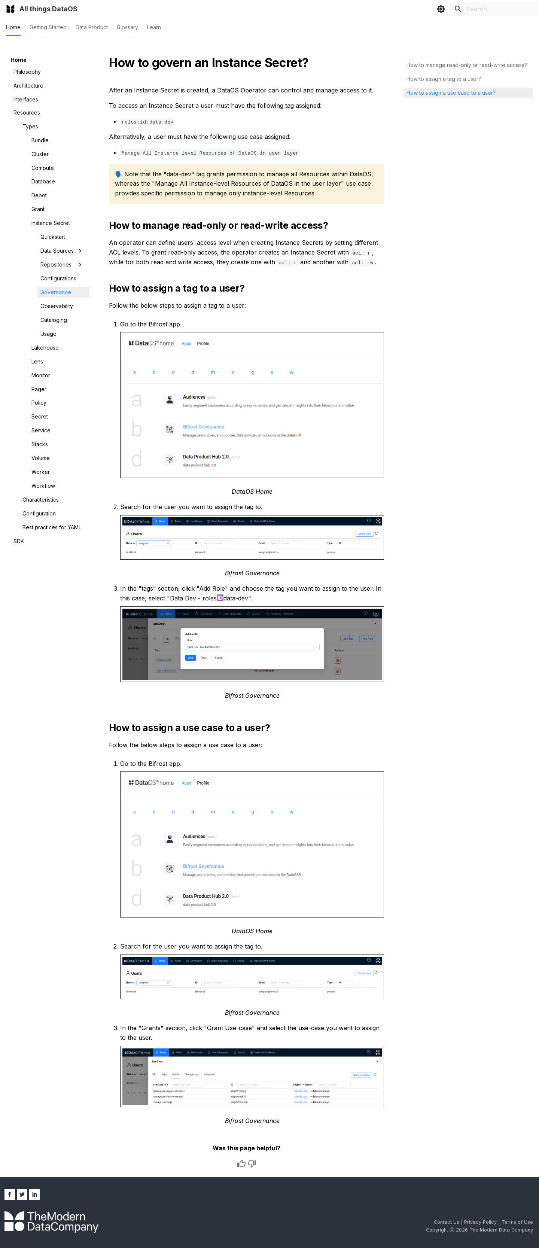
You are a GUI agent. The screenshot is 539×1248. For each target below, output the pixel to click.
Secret (39, 416)
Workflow (43, 486)
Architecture (28, 85)
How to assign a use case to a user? (451, 92)
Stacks (39, 444)
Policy (38, 402)
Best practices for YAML (51, 527)
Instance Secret (50, 223)
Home (13, 27)
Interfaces (25, 99)
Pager (38, 389)
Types (30, 126)
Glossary (127, 27)
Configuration (39, 513)
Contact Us (447, 1222)
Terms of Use (517, 1222)
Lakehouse (45, 347)
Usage (48, 334)
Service (41, 430)
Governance (55, 292)
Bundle (40, 140)
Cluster (40, 154)
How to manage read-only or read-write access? (466, 65)
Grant (38, 209)
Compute (42, 168)
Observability (56, 306)
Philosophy (27, 72)
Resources (26, 112)
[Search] (494, 9)
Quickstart (52, 237)
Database (43, 181)
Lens (37, 361)
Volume (40, 458)
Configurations (58, 278)
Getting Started (48, 27)
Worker (40, 472)
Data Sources (61, 250)
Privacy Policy (481, 1222)
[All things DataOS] (10, 8)
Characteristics (40, 499)
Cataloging (53, 320)
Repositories (61, 264)
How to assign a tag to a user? (443, 79)
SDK (18, 541)
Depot (39, 195)
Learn (154, 27)
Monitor (40, 375)
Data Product (92, 27)
